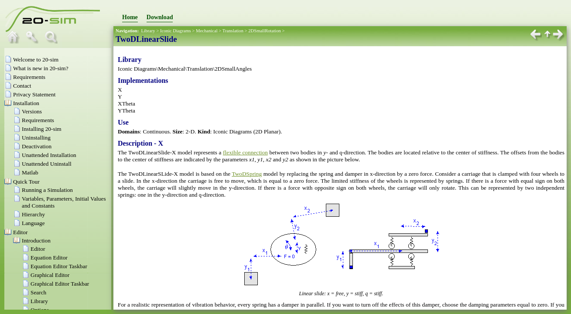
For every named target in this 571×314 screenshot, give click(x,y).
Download (160, 17)
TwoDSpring (247, 174)
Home (130, 17)
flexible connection (245, 152)
